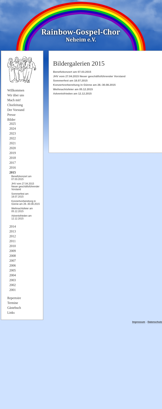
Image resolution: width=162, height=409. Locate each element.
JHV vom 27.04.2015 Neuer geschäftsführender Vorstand (89, 76)
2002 (12, 285)
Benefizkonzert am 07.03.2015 (72, 71)
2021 (12, 143)
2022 (12, 138)
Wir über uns (15, 95)
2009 (12, 251)
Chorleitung (15, 105)
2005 (12, 270)
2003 (12, 280)
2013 (12, 231)
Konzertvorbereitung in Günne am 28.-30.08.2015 (84, 84)
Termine (12, 303)
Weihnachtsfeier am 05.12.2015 (73, 89)
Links (11, 312)
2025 (12, 123)
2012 (12, 236)
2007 (12, 260)
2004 (12, 275)
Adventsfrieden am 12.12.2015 (72, 93)
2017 (12, 162)
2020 (12, 148)
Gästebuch (14, 307)
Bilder (11, 119)
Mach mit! (14, 100)
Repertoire (14, 298)
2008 (12, 255)
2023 (12, 133)
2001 (12, 290)
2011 (12, 241)
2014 (12, 226)
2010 (12, 246)
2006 (12, 265)
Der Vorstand (15, 110)
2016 (12, 167)
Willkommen (15, 90)
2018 (12, 157)
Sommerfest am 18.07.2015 (70, 80)
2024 (12, 128)
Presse (11, 114)
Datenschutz (155, 322)
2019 (12, 153)
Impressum (138, 322)
